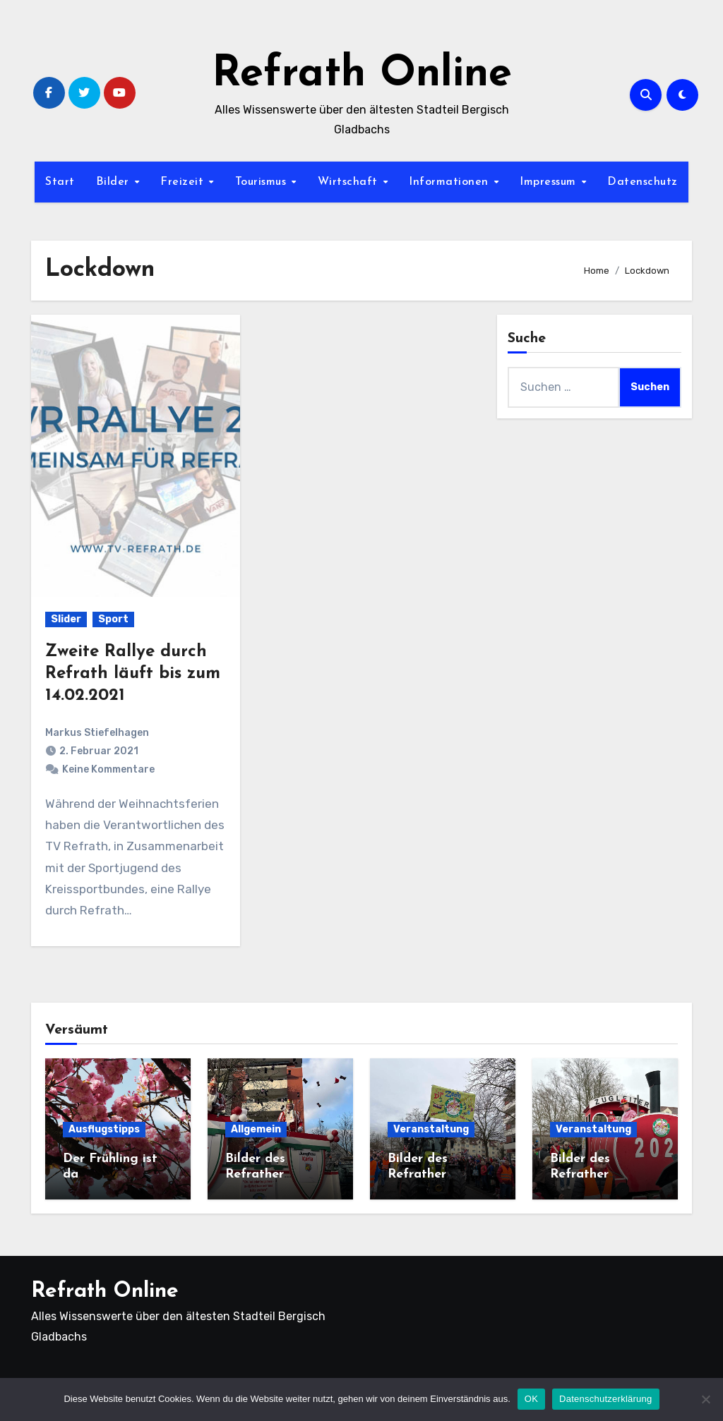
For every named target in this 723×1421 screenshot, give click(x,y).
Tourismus (262, 182)
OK (531, 1398)
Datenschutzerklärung (605, 1398)
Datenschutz (642, 182)
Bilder (114, 182)
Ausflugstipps (104, 1129)
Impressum (550, 182)
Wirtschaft (350, 182)
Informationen (450, 182)
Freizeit (184, 182)
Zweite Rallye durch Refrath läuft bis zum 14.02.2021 (132, 673)
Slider (66, 619)
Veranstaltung (431, 1129)
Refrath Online (362, 75)
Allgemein (256, 1129)
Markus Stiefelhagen (97, 733)
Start (60, 182)
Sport (113, 619)
